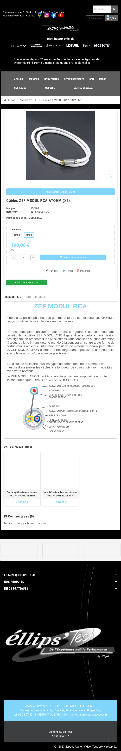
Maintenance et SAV (13, 15)
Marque (10, 208)
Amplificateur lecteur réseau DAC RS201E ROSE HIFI (60, 494)
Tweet (67, 270)
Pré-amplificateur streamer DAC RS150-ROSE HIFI (22, 494)
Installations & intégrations (49, 12)
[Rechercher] (105, 9)
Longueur (16, 229)
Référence (12, 211)
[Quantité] (23, 257)
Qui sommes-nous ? (13, 12)
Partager (52, 270)
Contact (30, 15)
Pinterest (83, 270)
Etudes (29, 12)
